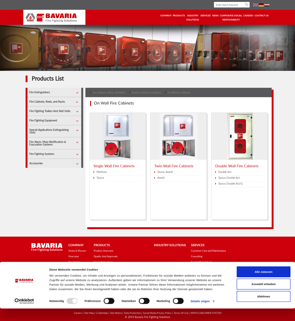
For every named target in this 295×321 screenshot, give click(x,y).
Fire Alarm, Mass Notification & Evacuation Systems (47, 143)
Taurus (100, 177)
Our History (74, 261)
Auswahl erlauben (264, 296)
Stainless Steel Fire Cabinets (146, 92)
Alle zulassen (263, 284)
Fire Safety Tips (199, 267)
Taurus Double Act (229, 177)
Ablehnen (263, 308)
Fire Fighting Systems (41, 153)
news (215, 15)
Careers (248, 15)
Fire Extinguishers (39, 92)
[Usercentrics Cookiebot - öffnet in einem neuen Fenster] (24, 313)
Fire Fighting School (201, 261)
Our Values (74, 273)
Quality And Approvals (106, 256)
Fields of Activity (77, 267)
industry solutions (192, 17)
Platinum (102, 171)
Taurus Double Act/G (230, 183)
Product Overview (103, 250)
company (165, 15)
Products (179, 15)
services (205, 15)
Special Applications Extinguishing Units (49, 131)
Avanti (161, 177)
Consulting (196, 256)
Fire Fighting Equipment (43, 120)
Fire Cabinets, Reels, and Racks (47, 101)
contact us (262, 15)
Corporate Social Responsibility (231, 17)
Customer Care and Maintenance (208, 250)
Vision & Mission (77, 250)
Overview (73, 256)
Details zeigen (200, 313)
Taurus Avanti (165, 171)
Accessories (36, 163)
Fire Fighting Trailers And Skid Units (49, 111)
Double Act (224, 171)
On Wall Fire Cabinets (178, 92)
